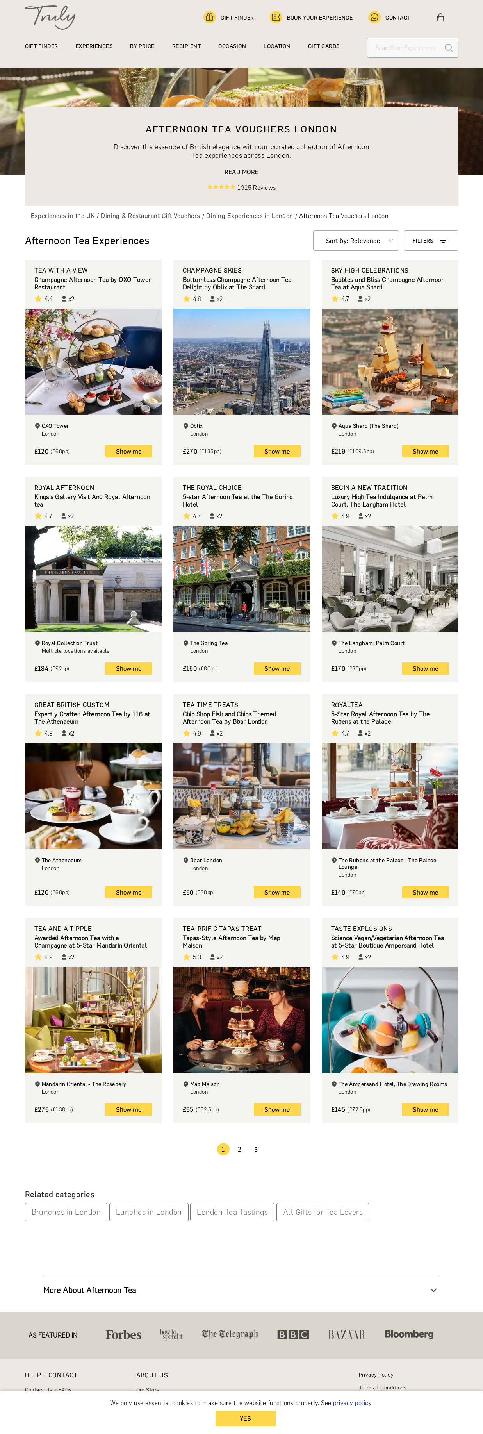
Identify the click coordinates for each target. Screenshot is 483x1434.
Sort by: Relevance (353, 241)
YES (245, 1418)
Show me (128, 451)
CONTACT (389, 17)
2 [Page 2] (239, 1149)
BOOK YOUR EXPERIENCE (311, 17)
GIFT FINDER (228, 17)
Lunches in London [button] (149, 1212)
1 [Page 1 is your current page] (223, 1149)
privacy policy (352, 1403)
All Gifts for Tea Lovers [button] (323, 1212)
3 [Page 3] (256, 1149)
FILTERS (431, 240)
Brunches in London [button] (66, 1212)
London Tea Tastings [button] (232, 1212)
